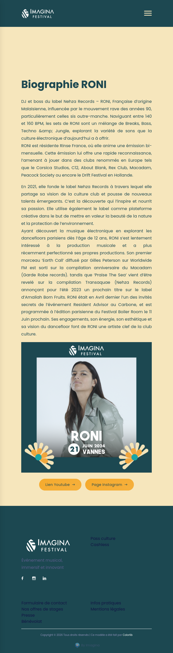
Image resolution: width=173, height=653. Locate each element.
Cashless (100, 545)
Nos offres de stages (42, 609)
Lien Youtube (60, 484)
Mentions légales (108, 609)
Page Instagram (109, 484)
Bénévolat (31, 621)
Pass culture (103, 538)
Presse (28, 615)
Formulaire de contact (44, 603)
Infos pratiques (106, 603)
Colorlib (128, 635)
